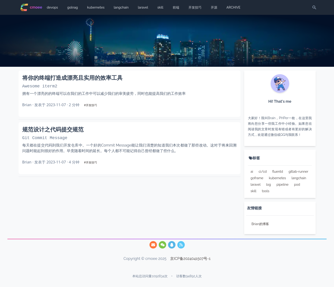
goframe (257, 178)
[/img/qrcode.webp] (162, 245)
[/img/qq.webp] (171, 245)
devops (52, 7)
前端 (176, 7)
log (268, 184)
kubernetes (95, 7)
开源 (214, 7)
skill (160, 7)
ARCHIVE (233, 7)
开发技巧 (194, 7)
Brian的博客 (260, 224)
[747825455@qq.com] (153, 245)
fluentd (277, 171)
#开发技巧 (90, 105)
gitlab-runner (298, 171)
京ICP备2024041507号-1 (190, 258)
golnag (72, 7)
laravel (143, 7)
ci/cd (263, 171)
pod (297, 184)
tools (265, 191)
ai (252, 171)
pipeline (282, 184)
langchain (121, 7)
